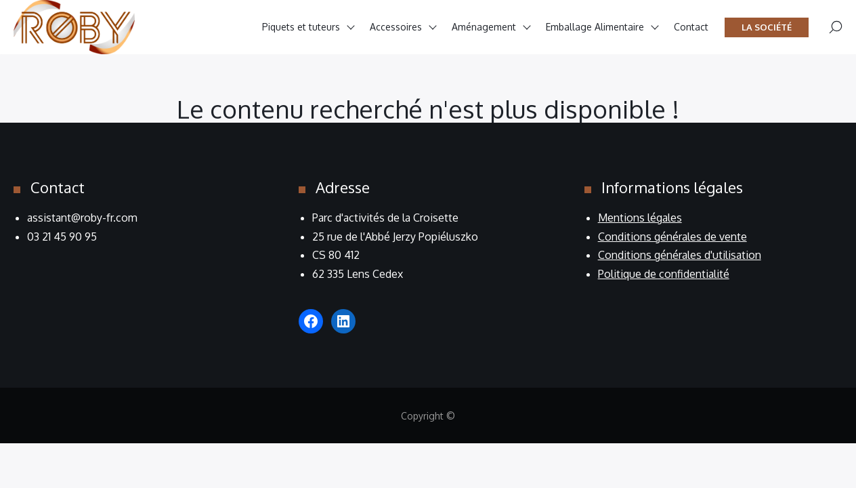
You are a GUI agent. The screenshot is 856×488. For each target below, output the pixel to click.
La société (767, 27)
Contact (691, 27)
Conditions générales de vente (672, 236)
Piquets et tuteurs (301, 27)
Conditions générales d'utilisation (679, 255)
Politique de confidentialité (663, 274)
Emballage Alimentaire (595, 27)
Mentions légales (640, 217)
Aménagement (484, 27)
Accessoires (396, 27)
